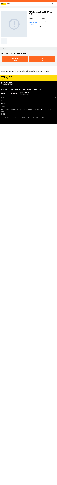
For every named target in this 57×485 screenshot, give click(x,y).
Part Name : (31, 18)
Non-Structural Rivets (10, 7)
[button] (52, 1)
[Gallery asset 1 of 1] (14, 24)
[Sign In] (52, 4)
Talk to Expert (33, 27)
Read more (31, 24)
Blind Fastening (3, 7)
